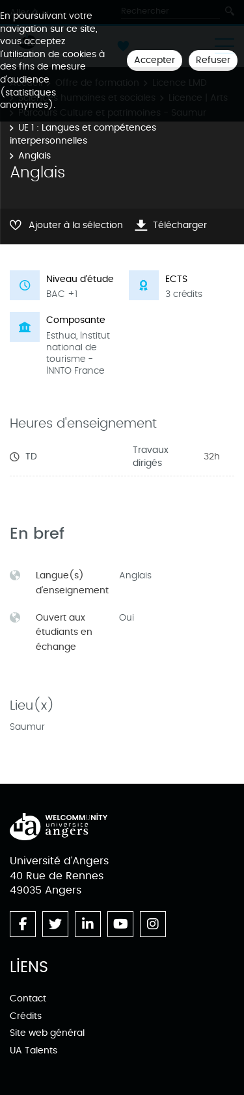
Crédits (26, 1016)
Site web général (47, 1033)
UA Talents (33, 1050)
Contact (28, 998)
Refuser (213, 60)
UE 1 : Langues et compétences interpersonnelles (83, 134)
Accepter (154, 60)
